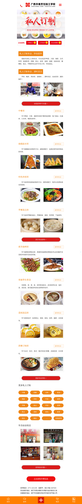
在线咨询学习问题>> (41, 103)
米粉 (35, 399)
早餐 (23, 405)
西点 (23, 412)
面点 (35, 405)
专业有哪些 (54, 43)
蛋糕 (35, 412)
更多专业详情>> (40, 378)
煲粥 (58, 405)
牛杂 (46, 399)
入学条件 (42, 43)
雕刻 (35, 418)
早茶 (46, 405)
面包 (46, 412)
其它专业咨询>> (40, 239)
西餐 (35, 392)
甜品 (23, 418)
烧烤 (58, 399)
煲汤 (58, 392)
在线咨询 (59, 418)
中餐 (23, 392)
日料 (46, 392)
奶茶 (58, 412)
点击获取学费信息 (41, 479)
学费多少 (30, 43)
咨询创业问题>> (40, 467)
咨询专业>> (59, 111)
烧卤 (23, 399)
